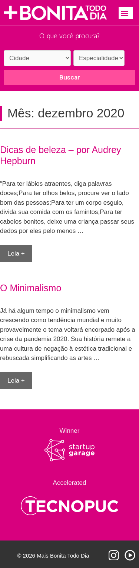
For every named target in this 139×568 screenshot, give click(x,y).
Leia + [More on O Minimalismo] (16, 380)
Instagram (113, 555)
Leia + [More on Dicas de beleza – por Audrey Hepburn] (16, 253)
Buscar (69, 77)
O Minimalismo (30, 288)
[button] (126, 13)
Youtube (130, 555)
